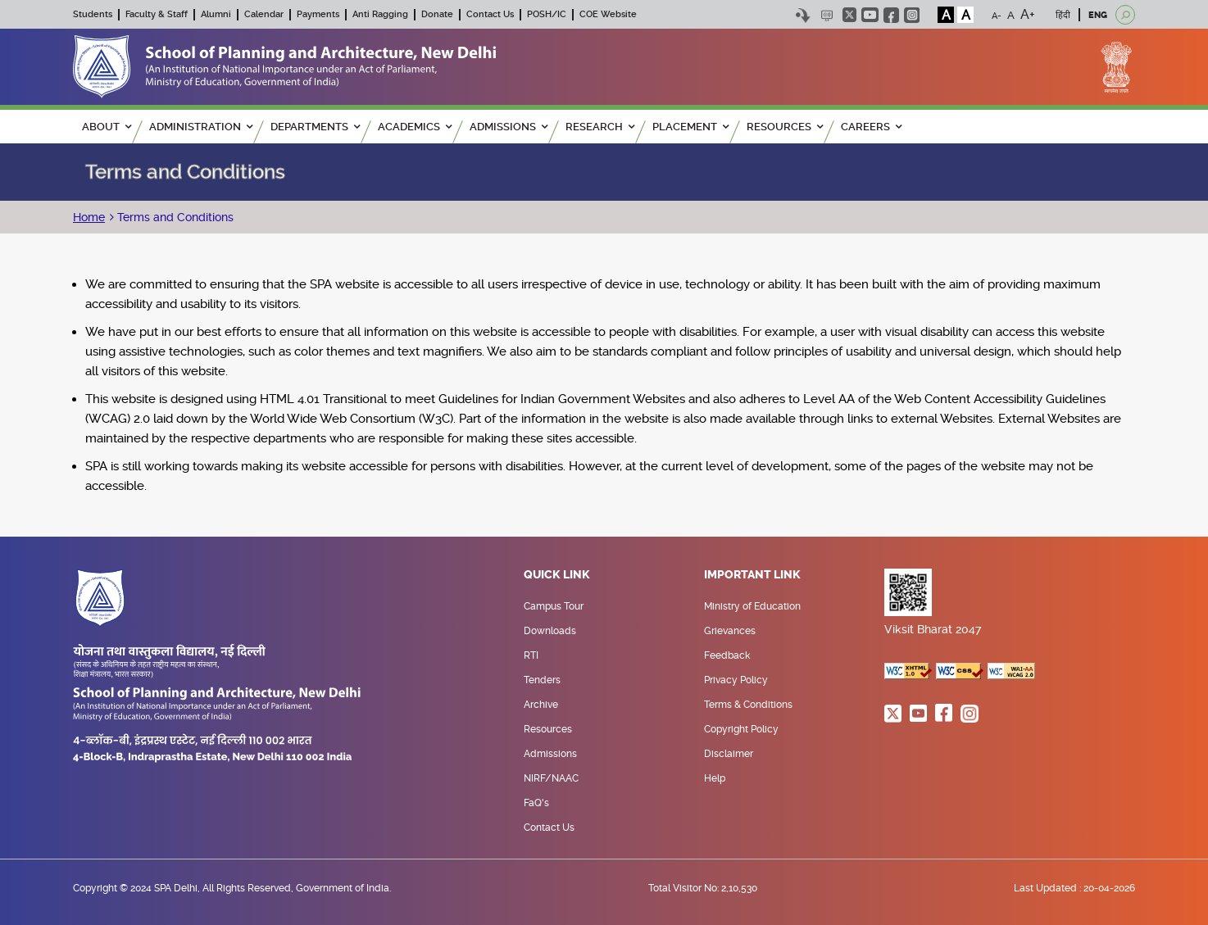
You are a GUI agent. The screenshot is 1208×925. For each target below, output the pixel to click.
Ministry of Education (752, 606)
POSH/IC (546, 14)
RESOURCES (785, 126)
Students (92, 14)
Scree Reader (826, 15)
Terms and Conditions (174, 217)
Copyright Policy (741, 729)
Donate (437, 14)
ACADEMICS (415, 126)
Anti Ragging (380, 14)
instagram (912, 15)
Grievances (730, 631)
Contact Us (490, 14)
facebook (891, 15)
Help (714, 778)
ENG (1097, 15)
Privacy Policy (736, 680)
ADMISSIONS (508, 126)
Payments (318, 14)
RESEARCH (599, 126)
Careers (871, 126)
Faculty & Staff (156, 14)
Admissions (550, 753)
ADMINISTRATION (200, 126)
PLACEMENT (690, 126)
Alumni (216, 14)
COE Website (608, 14)
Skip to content (803, 15)
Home (89, 217)
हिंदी (1063, 15)
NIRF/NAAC (551, 778)
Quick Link (557, 575)
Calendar (264, 14)
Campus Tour (554, 606)
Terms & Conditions (748, 704)
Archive (541, 704)
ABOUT (106, 126)
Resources (548, 729)
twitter (849, 14)
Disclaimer (728, 753)
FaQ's (536, 803)
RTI (531, 655)
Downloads (550, 631)
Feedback (727, 655)
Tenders (542, 680)
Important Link (752, 575)
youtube (870, 14)
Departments (315, 126)
